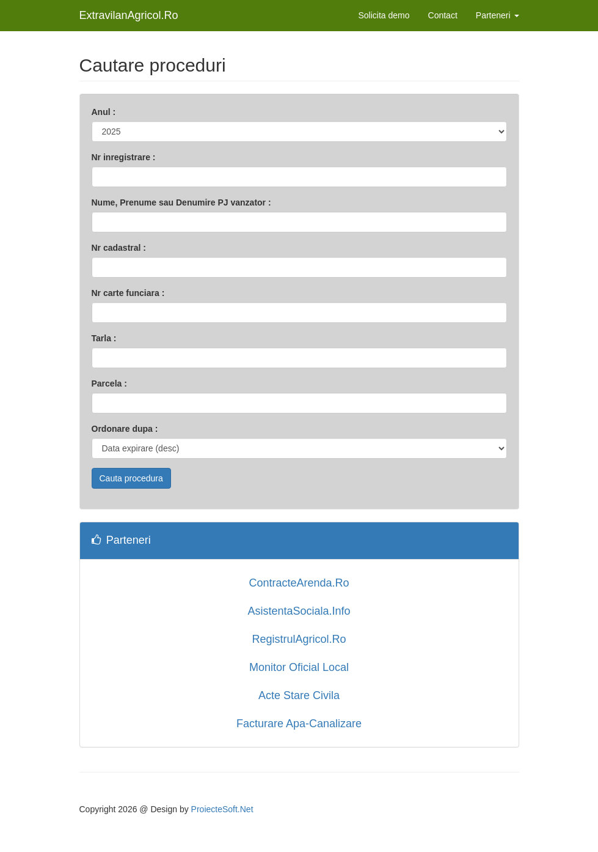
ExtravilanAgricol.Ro (128, 15)
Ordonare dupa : (125, 429)
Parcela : (109, 383)
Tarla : (104, 338)
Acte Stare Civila (299, 695)
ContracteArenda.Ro (299, 583)
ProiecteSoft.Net (222, 809)
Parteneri (497, 15)
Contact (443, 15)
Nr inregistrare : (124, 157)
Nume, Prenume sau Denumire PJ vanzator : (181, 202)
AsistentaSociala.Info (298, 611)
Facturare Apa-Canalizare (299, 723)
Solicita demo (384, 15)
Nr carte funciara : (128, 293)
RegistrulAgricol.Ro (299, 639)
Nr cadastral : (119, 248)
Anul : (104, 112)
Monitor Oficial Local (299, 667)
